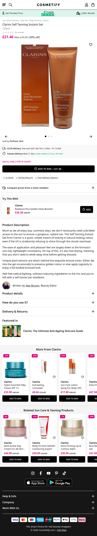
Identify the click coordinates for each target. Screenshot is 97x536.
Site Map (61, 530)
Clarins (46, 20)
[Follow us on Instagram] (33, 473)
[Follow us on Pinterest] (56, 473)
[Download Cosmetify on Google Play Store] (60, 482)
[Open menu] (5, 5)
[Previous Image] (6, 136)
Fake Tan (24, 20)
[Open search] (12, 5)
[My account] (85, 5)
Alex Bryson (32, 285)
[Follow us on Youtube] (48, 473)
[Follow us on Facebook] (41, 473)
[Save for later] (91, 44)
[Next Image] (90, 136)
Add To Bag (15, 398)
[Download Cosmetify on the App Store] (35, 482)
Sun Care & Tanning (10, 20)
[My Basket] (91, 5)
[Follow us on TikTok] (64, 473)
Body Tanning (35, 20)
